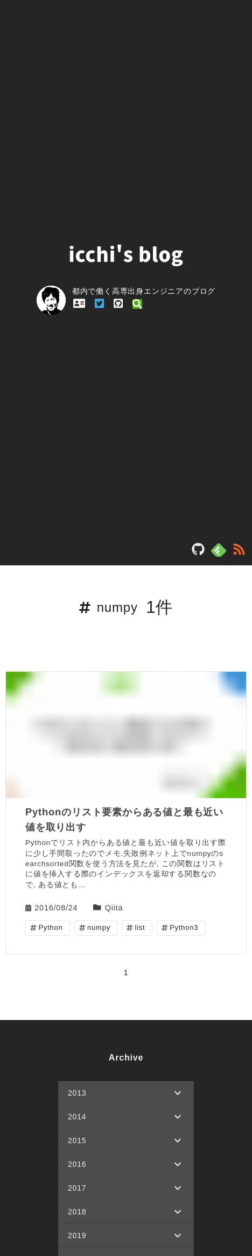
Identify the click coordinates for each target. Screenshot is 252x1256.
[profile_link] (54, 302)
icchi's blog (126, 253)
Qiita (114, 907)
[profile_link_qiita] (137, 303)
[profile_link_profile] (79, 303)
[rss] (239, 552)
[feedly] (218, 550)
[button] (126, 1093)
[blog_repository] (198, 552)
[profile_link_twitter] (99, 303)
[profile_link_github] (118, 303)
